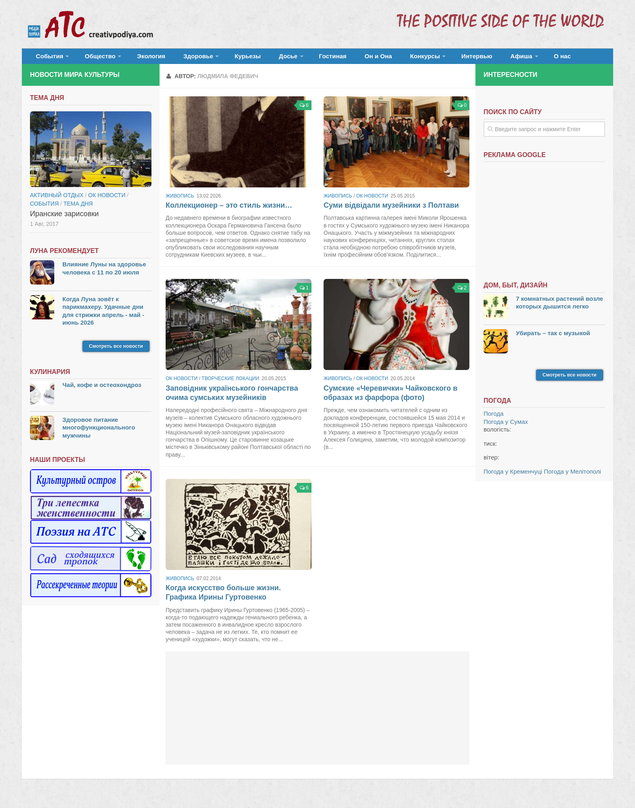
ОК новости (372, 201)
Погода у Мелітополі (572, 476)
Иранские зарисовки (64, 219)
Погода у (506, 426)
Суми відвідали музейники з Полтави (391, 210)
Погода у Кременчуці (513, 476)
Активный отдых (56, 200)
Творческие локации (230, 384)
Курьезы (223, 58)
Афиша (458, 58)
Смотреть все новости (116, 351)
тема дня (78, 208)
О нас (494, 58)
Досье (256, 58)
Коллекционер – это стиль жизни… (229, 210)
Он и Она (335, 58)
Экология (139, 58)
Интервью (420, 58)
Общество (92, 58)
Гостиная (295, 58)
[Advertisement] (317, 713)
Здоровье (178, 58)
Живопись (180, 201)
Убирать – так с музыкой (553, 337)
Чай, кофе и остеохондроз (101, 390)
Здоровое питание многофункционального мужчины (98, 432)
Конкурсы (374, 58)
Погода (493, 418)
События (47, 58)
